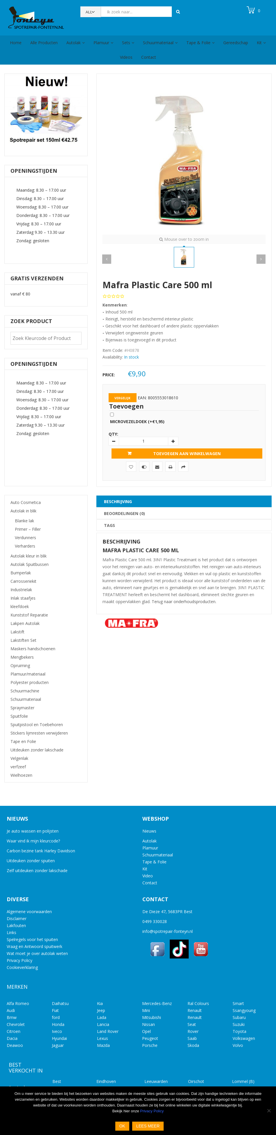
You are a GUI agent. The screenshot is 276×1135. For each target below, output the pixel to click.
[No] (269, 1110)
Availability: (112, 357)
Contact (148, 57)
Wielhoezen (21, 775)
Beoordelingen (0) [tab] (124, 513)
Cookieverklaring (22, 967)
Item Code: (112, 350)
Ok (122, 1126)
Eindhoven (106, 1081)
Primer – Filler (28, 529)
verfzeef (18, 766)
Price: (108, 374)
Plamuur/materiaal (27, 674)
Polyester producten (29, 682)
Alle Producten (44, 42)
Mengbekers (22, 657)
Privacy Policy (19, 960)
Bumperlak (20, 572)
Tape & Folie (198, 42)
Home (16, 42)
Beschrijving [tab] (118, 501)
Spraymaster (22, 707)
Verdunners (25, 537)
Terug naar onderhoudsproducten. (184, 601)
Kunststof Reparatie (29, 615)
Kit (259, 42)
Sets (126, 42)
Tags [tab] (109, 525)
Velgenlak (19, 758)
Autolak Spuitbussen (29, 564)
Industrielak (21, 589)
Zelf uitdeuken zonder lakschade (37, 870)
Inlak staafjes (23, 598)
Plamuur (101, 42)
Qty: (113, 434)
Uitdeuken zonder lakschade (36, 750)
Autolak (73, 42)
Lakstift (17, 632)
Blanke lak (24, 520)
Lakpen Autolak (25, 623)
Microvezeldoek (137, 421)
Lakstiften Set (23, 640)
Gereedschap (235, 42)
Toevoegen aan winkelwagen (187, 453)
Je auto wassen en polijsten (33, 831)
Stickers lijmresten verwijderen (39, 733)
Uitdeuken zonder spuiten (31, 860)
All (89, 12)
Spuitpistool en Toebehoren (36, 724)
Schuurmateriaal (158, 42)
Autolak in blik (23, 511)
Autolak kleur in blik (28, 556)
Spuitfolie (19, 716)
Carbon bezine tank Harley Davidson (41, 851)
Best (56, 1081)
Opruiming (20, 665)
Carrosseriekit (23, 581)
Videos (126, 57)
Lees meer (148, 1126)
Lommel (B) (243, 1081)
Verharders (25, 546)
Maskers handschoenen (32, 648)
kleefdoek (19, 606)
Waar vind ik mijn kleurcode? (33, 841)
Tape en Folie (23, 741)
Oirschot (196, 1081)
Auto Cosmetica (25, 502)
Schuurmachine (24, 691)
